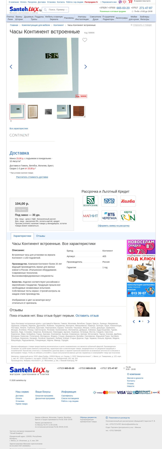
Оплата (23, 2)
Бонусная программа (44, 396)
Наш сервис (22, 391)
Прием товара (22, 404)
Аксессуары (122, 18)
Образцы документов (88, 417)
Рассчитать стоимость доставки (32, 177)
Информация (68, 391)
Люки (10, 16)
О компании (14, 2)
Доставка (42, 2)
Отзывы (40, 236)
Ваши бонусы (42, 391)
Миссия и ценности (135, 378)
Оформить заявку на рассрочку (114, 225)
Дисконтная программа (45, 398)
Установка (51, 2)
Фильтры (144, 16)
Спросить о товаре (142, 25)
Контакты (61, 2)
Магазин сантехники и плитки (24, 12)
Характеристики (22, 236)
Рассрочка (32, 2)
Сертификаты (67, 396)
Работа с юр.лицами (74, 2)
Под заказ (21, 209)
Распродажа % (91, 2)
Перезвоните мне (109, 2)
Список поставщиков (70, 398)
